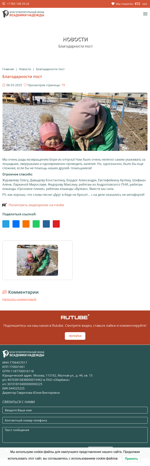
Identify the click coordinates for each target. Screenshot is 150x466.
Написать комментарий (19, 299)
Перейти (75, 336)
